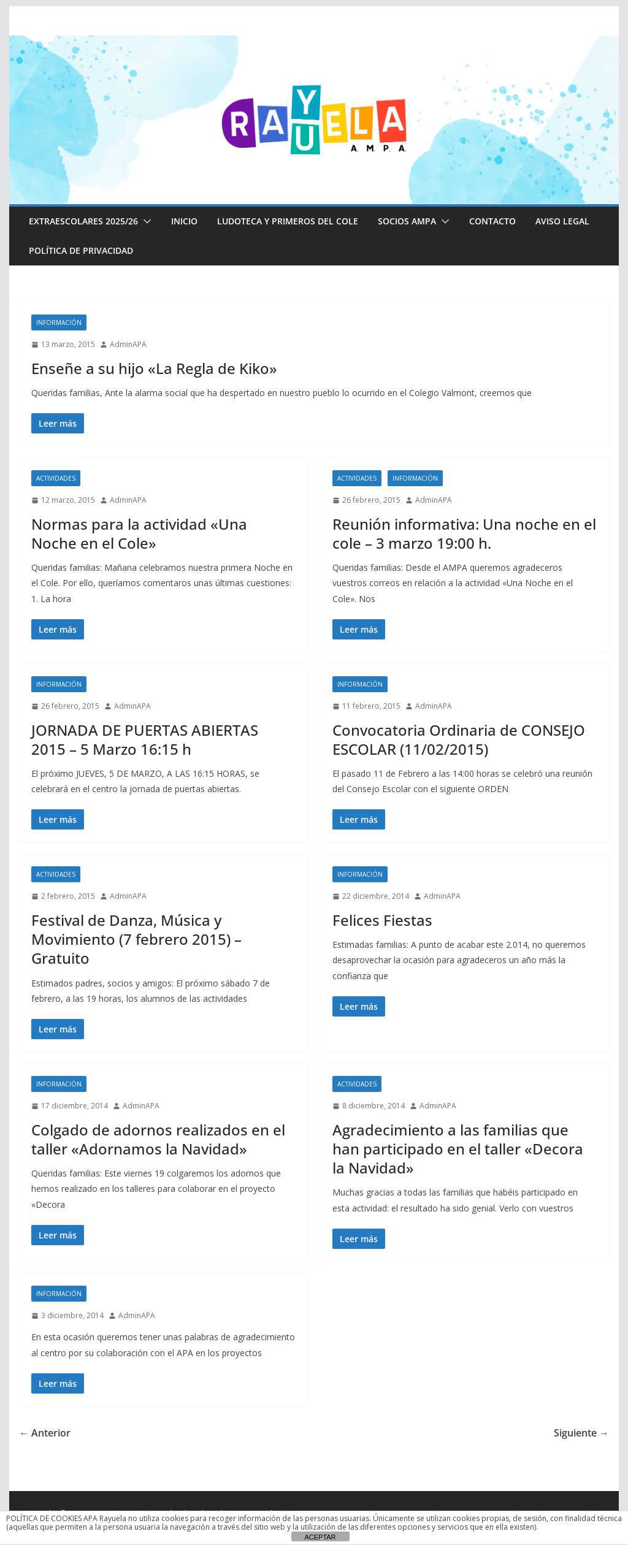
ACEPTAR (319, 1537)
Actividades (55, 478)
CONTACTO (492, 221)
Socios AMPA (407, 221)
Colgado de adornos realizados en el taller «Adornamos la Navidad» (158, 1139)
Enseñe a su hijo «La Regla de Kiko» (154, 368)
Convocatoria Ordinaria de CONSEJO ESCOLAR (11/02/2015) (458, 739)
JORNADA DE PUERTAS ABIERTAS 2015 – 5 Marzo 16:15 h (144, 739)
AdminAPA (128, 344)
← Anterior (45, 1433)
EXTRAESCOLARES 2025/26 (83, 221)
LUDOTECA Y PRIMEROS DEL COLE (287, 221)
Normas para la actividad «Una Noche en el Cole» (139, 533)
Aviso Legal (562, 221)
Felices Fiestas (382, 920)
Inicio (184, 221)
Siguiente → (581, 1433)
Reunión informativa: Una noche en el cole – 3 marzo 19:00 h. (464, 533)
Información (59, 322)
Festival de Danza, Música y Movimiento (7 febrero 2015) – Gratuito (136, 939)
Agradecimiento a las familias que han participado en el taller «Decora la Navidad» (457, 1149)
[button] (144, 221)
